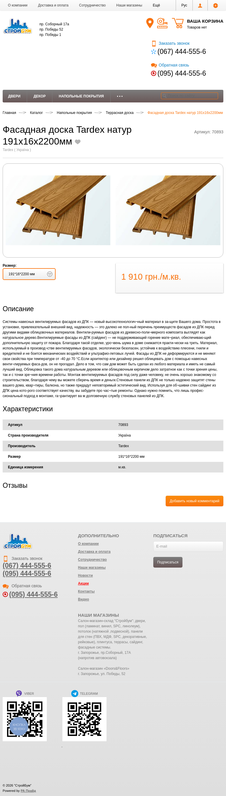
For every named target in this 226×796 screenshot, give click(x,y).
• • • (120, 96)
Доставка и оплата (53, 5)
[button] (156, 5)
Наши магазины (129, 5)
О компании (17, 5)
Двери (14, 96)
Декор (40, 96)
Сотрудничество (92, 5)
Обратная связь (170, 65)
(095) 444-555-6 (181, 73)
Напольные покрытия (81, 96)
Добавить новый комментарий (195, 501)
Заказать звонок (170, 43)
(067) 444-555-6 (181, 51)
